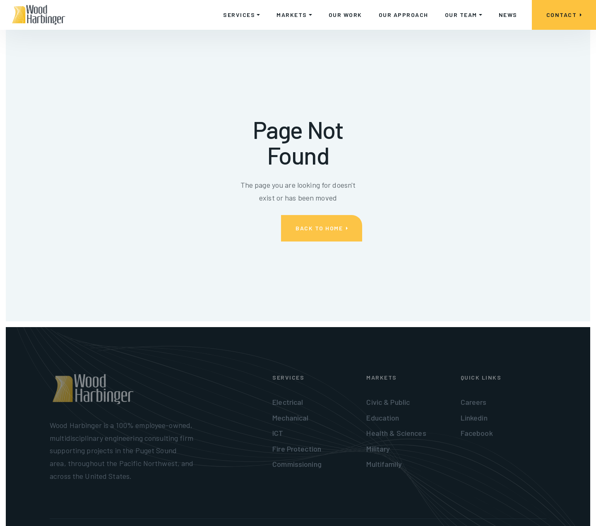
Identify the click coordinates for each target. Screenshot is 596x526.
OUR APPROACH (403, 14)
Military (378, 448)
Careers (474, 401)
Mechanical (290, 417)
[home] (38, 14)
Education (382, 417)
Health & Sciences (396, 433)
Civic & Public (388, 401)
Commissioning (297, 464)
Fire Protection (296, 448)
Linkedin (474, 417)
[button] (241, 15)
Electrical (287, 401)
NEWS (508, 14)
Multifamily (383, 464)
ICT (277, 433)
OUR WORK (345, 14)
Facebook (477, 433)
